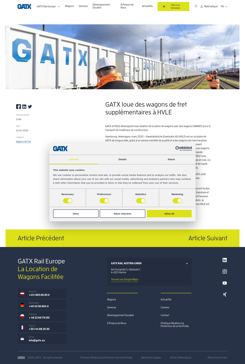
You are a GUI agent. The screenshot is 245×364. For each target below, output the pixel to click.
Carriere (165, 307)
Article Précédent (41, 238)
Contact (165, 315)
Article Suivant (207, 238)
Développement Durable (101, 6)
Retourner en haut (217, 357)
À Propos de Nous (127, 6)
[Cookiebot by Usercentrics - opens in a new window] (178, 148)
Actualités (147, 6)
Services (83, 6)
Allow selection (122, 213)
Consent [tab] (74, 159)
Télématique (209, 6)
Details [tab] (122, 159)
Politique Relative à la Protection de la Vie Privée (175, 324)
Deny (76, 213)
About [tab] (171, 159)
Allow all (169, 213)
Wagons (69, 6)
